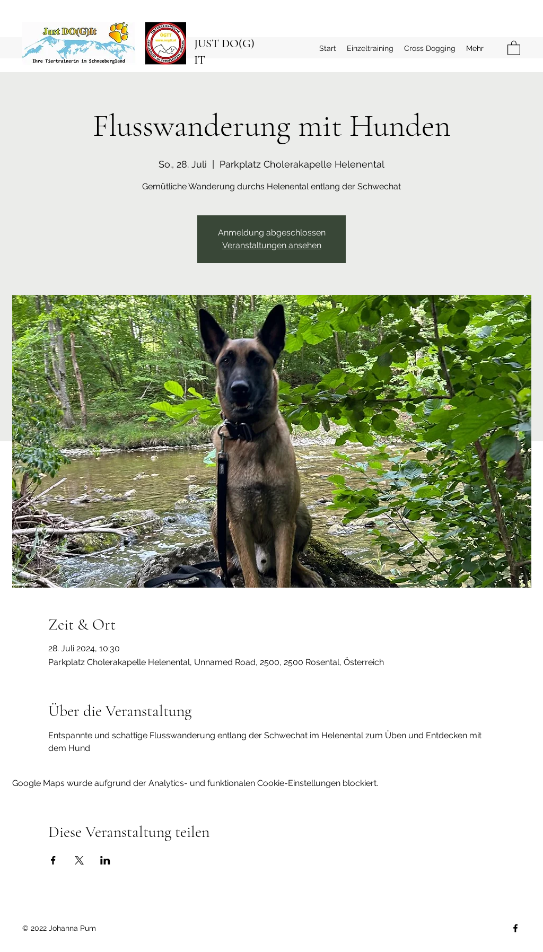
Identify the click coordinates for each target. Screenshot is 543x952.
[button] (513, 47)
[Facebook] (515, 928)
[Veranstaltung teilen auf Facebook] (53, 860)
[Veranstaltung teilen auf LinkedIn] (105, 860)
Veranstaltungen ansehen (271, 245)
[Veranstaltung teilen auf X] (79, 860)
